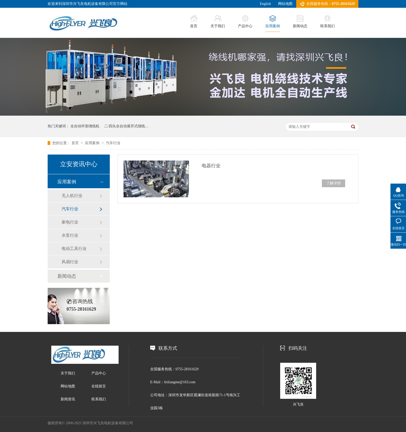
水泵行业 (70, 235)
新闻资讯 (68, 399)
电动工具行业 (74, 248)
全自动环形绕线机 (84, 126)
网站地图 (285, 4)
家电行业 (70, 222)
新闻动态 (300, 21)
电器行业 (211, 165)
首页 (194, 21)
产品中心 (245, 21)
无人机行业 (72, 195)
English (265, 4)
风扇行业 (70, 262)
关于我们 (218, 21)
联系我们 (327, 21)
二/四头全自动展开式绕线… (126, 126)
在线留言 (98, 386)
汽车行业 (113, 143)
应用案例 (272, 21)
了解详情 (333, 183)
